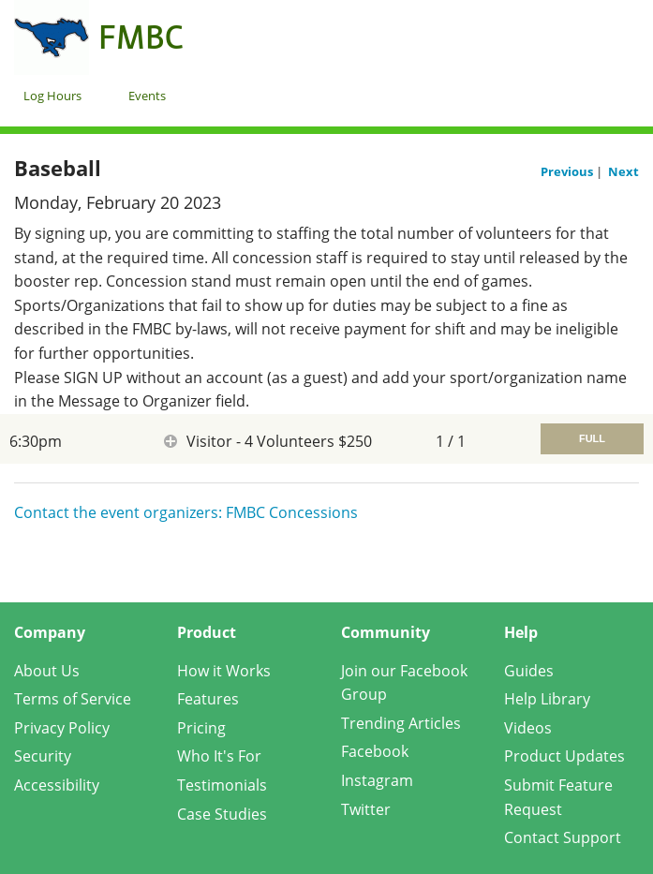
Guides (529, 670)
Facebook (374, 751)
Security (42, 756)
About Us (47, 670)
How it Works (224, 670)
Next (623, 171)
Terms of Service (72, 699)
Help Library (547, 699)
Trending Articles (401, 723)
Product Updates (564, 756)
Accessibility (56, 785)
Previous (568, 171)
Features (208, 699)
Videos (528, 728)
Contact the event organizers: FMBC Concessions (186, 512)
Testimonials (222, 785)
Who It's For (219, 756)
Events (147, 95)
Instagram (377, 780)
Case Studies (222, 814)
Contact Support (562, 837)
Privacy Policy (62, 728)
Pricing (201, 728)
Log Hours (52, 95)
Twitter (366, 809)
